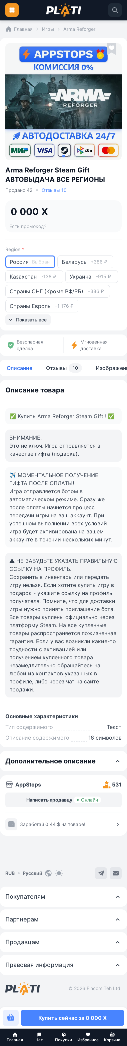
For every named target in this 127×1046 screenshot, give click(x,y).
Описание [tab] (19, 368)
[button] (15, 1037)
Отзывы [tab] (64, 368)
